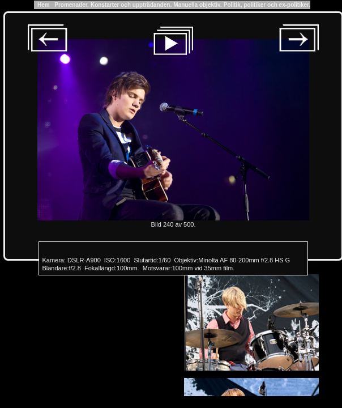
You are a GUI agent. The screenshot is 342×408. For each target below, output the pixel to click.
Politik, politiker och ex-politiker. (267, 5)
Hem (43, 5)
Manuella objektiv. (197, 5)
